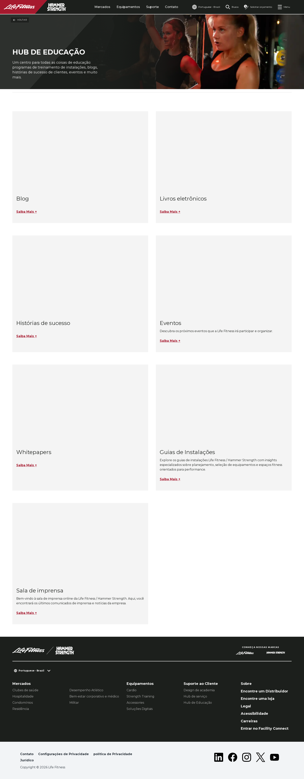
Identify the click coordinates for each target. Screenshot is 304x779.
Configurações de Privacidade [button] (63, 754)
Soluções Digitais (140, 709)
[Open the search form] (232, 7)
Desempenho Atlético (86, 690)
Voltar (20, 20)
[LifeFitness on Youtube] (274, 758)
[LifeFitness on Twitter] (260, 758)
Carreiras (249, 721)
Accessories (135, 702)
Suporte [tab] (152, 7)
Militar (74, 702)
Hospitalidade (23, 696)
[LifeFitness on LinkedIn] (218, 758)
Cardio (131, 690)
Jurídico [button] (27, 760)
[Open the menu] (284, 7)
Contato (171, 7)
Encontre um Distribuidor (264, 691)
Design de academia (199, 690)
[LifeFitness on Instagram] (246, 758)
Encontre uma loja (257, 698)
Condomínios (22, 702)
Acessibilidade (254, 713)
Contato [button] (27, 754)
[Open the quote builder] (258, 7)
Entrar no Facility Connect (264, 728)
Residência (20, 709)
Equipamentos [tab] (128, 7)
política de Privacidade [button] (112, 754)
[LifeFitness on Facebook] (232, 758)
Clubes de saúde (25, 690)
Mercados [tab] (102, 7)
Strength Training (140, 696)
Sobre (246, 684)
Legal (246, 706)
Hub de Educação (198, 702)
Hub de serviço (195, 696)
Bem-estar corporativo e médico (94, 696)
